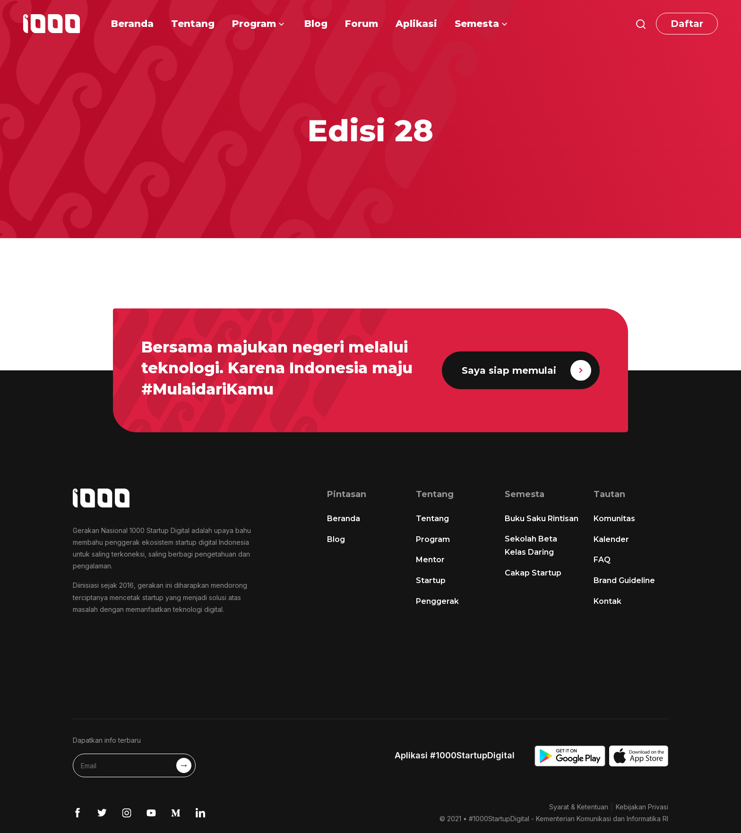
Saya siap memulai (526, 370)
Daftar (687, 23)
